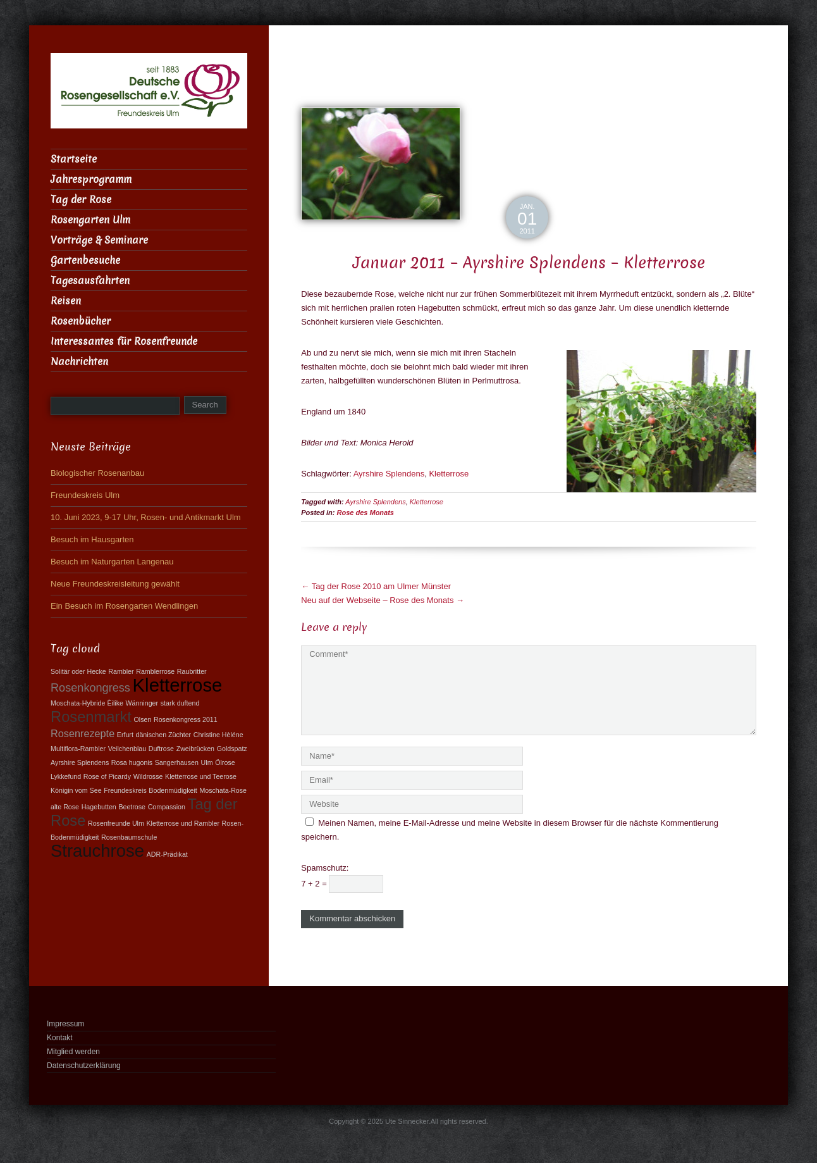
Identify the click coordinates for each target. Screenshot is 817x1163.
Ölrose (225, 762)
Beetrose (131, 807)
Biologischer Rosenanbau (97, 473)
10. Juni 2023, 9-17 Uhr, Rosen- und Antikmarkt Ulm (146, 517)
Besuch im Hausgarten (92, 539)
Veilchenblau (127, 748)
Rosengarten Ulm (90, 220)
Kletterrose (449, 473)
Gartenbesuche (85, 260)
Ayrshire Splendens (389, 473)
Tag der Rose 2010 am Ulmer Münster (376, 586)
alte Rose (65, 807)
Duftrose (161, 748)
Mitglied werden (73, 1051)
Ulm (207, 762)
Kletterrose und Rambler (182, 823)
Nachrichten (79, 361)
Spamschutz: (324, 868)
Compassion (166, 807)
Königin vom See (76, 790)
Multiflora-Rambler (78, 748)
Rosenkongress (90, 687)
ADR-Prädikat (167, 854)
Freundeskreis (125, 790)
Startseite (74, 159)
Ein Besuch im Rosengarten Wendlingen (124, 606)
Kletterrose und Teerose (200, 776)
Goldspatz (232, 748)
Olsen (142, 719)
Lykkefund (66, 776)
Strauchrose (97, 851)
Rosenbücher (81, 321)
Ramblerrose (155, 671)
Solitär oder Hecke (78, 671)
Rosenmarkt (91, 717)
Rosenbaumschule (129, 837)
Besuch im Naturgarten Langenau (112, 561)
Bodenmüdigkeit (173, 790)
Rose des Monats (365, 512)
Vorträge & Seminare (99, 240)
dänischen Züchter (164, 734)
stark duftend (180, 703)
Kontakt (60, 1037)
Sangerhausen (177, 762)
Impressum (65, 1023)
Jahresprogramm (91, 179)
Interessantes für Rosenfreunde (124, 341)
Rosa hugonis (131, 762)
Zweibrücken (195, 748)
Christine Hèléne (218, 734)
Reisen (66, 301)
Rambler (120, 671)
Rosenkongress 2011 (186, 719)
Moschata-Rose (223, 790)
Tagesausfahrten (90, 280)
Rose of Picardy (107, 776)
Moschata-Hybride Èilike (87, 703)
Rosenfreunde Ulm (116, 823)
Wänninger (142, 703)
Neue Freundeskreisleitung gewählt (115, 583)
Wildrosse (148, 776)
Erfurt (125, 734)
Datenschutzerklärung (84, 1065)
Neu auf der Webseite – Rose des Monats (382, 600)
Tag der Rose (81, 199)
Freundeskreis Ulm (85, 495)
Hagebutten (99, 807)
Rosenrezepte (82, 733)
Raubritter (192, 671)
